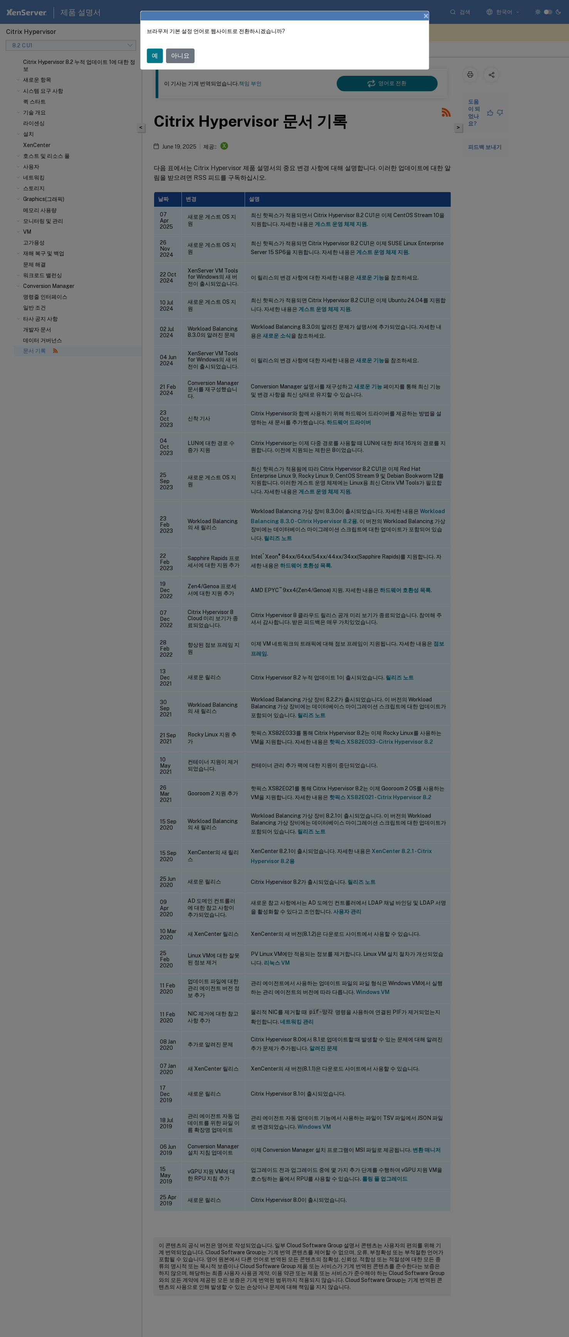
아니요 (180, 55)
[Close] (426, 16)
